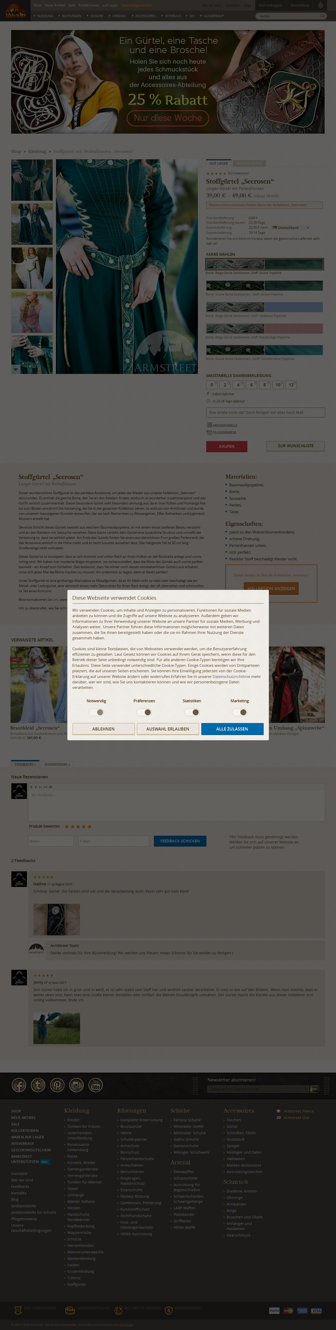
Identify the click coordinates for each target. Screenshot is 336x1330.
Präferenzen (144, 700)
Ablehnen (103, 729)
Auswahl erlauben (167, 729)
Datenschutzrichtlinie (231, 676)
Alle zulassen (232, 729)
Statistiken (192, 700)
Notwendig (96, 700)
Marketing (240, 700)
